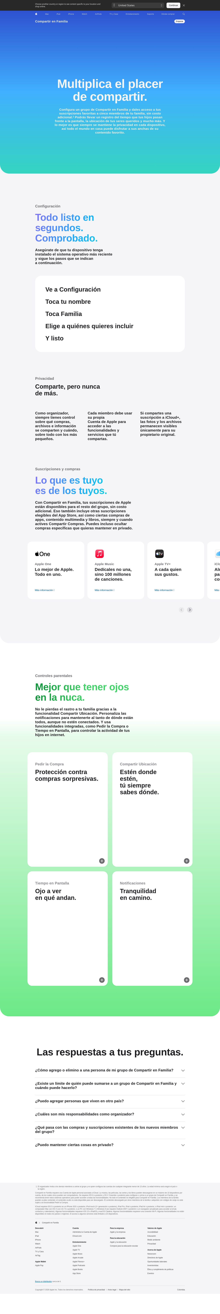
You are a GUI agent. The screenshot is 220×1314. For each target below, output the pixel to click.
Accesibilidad (152, 1283)
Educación (151, 1287)
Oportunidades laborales (157, 1313)
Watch (37, 1295)
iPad (37, 1287)
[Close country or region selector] (183, 5)
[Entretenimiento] (132, 14)
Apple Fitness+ (78, 1313)
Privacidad (151, 1295)
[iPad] (58, 14)
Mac (36, 1283)
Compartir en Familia (51, 21)
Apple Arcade (78, 1309)
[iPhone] (71, 14)
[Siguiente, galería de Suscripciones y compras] (190, 652)
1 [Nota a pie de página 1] (73, 117)
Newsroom (151, 1305)
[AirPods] (98, 14)
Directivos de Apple (155, 1309)
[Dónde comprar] (168, 14)
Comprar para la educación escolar (124, 1297)
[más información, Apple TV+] (164, 633)
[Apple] (36, 14)
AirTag (37, 1307)
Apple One (77, 1297)
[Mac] (47, 14)
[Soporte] (150, 14)
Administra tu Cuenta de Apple (85, 1283)
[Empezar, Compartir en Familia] (179, 21)
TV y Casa (39, 1303)
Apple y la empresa (117, 1283)
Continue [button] (173, 5)
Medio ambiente (153, 1291)
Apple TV (76, 1301)
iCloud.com (77, 1287)
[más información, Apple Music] (104, 633)
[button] (138, 5)
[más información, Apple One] (45, 633)
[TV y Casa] (113, 14)
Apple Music (77, 1305)
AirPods (38, 1299)
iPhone (38, 1291)
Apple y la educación (118, 1293)
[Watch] (84, 14)
